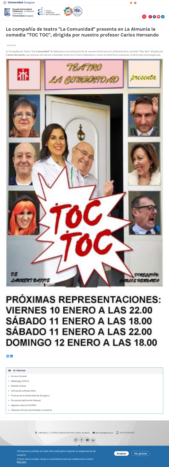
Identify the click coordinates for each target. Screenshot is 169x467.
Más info (21, 462)
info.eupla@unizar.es (104, 436)
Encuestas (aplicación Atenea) (26, 403)
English (135, 3)
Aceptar (121, 453)
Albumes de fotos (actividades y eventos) (31, 413)
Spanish (131, 3)
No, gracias (140, 453)
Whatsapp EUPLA (20, 384)
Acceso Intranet (19, 379)
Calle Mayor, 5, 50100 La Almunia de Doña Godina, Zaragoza (64, 436)
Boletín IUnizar (18, 389)
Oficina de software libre (23, 394)
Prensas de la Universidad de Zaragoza (30, 398)
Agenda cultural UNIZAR (23, 408)
